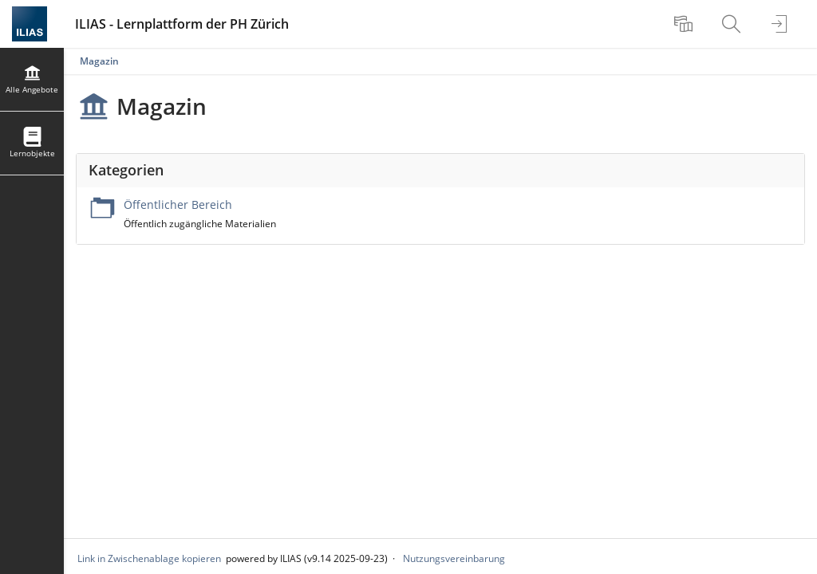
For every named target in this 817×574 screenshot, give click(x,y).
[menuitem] (685, 24)
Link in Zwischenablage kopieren (149, 558)
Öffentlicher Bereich (178, 204)
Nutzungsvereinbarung (454, 558)
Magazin (99, 61)
